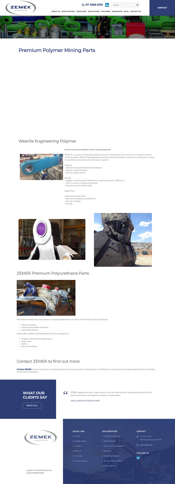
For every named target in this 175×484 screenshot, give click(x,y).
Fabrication (109, 467)
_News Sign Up (82, 462)
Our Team (78, 457)
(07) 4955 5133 (146, 447)
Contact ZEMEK (24, 369)
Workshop (117, 11)
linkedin (107, 5)
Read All (32, 407)
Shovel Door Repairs (113, 462)
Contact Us (135, 11)
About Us (55, 11)
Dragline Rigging (112, 437)
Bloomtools (39, 474)
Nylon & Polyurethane (114, 447)
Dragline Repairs (112, 457)
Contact (78, 447)
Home (49, 11)
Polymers (105, 11)
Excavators (94, 11)
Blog (126, 11)
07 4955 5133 (94, 4)
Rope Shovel (110, 442)
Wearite (107, 452)
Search (138, 5)
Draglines (82, 11)
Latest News (80, 442)
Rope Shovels (68, 11)
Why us (77, 452)
